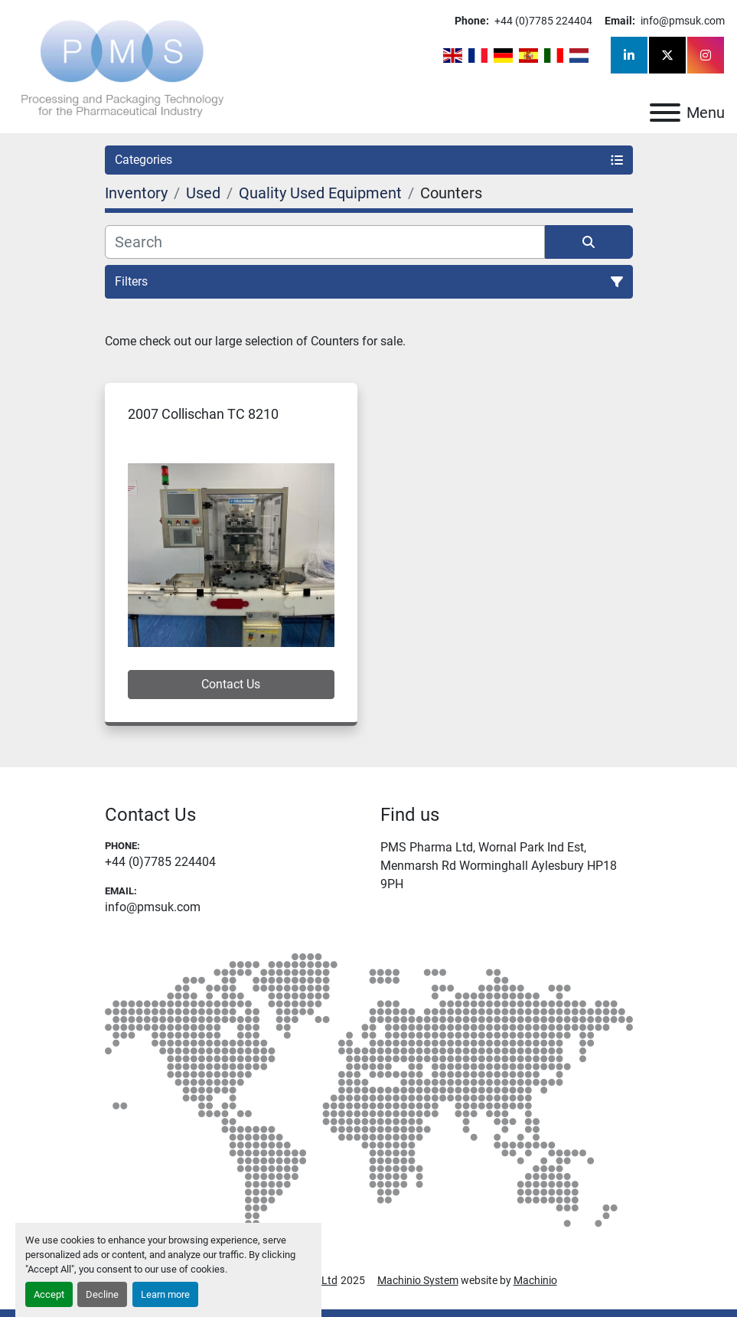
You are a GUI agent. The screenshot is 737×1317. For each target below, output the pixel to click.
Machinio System (417, 1280)
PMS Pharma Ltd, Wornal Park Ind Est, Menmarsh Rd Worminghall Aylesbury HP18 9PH (498, 865)
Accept (49, 1294)
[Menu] (665, 112)
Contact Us (230, 684)
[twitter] (667, 55)
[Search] (325, 242)
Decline (102, 1294)
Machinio (535, 1280)
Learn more (165, 1294)
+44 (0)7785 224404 (542, 21)
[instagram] (705, 55)
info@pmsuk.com (681, 21)
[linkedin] (629, 55)
